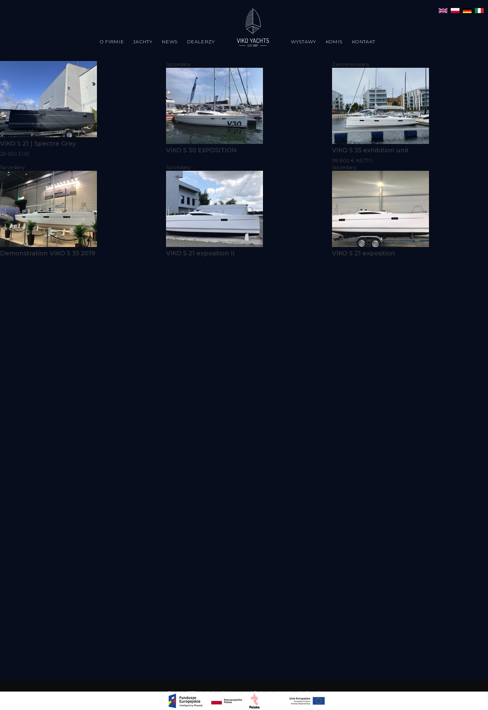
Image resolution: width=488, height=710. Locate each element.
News (169, 42)
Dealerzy (201, 42)
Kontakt (363, 42)
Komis (334, 42)
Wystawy (303, 42)
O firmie (112, 42)
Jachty (142, 42)
